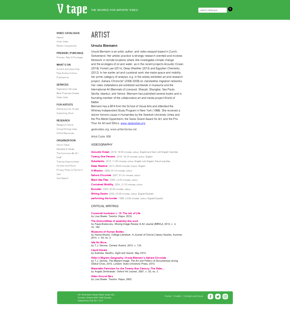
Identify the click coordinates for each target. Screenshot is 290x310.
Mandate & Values (66, 149)
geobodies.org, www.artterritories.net (113, 129)
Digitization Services (67, 89)
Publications (63, 77)
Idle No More (98, 242)
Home (168, 296)
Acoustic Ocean (100, 152)
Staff (59, 157)
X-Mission (97, 170)
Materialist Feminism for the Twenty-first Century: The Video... (128, 268)
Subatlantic (97, 161)
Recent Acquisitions (67, 46)
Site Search (62, 178)
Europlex (96, 189)
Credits (177, 296)
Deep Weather (99, 166)
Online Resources (65, 133)
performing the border (104, 198)
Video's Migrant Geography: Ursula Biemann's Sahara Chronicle (128, 257)
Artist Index (62, 41)
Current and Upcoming (68, 69)
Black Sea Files (99, 179)
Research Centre (65, 125)
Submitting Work (65, 113)
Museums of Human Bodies (107, 231)
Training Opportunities (68, 161)
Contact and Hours (66, 165)
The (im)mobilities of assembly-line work (114, 221)
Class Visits (62, 97)
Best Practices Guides (68, 93)
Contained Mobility (102, 184)
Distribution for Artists (68, 109)
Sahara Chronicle (101, 175)
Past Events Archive (67, 73)
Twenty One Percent (103, 156)
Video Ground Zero (102, 276)
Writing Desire (99, 193)
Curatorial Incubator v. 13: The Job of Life (115, 213)
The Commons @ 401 (68, 153)
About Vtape (63, 145)
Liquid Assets (99, 250)
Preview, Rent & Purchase (70, 57)
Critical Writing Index (67, 129)
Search (60, 37)
